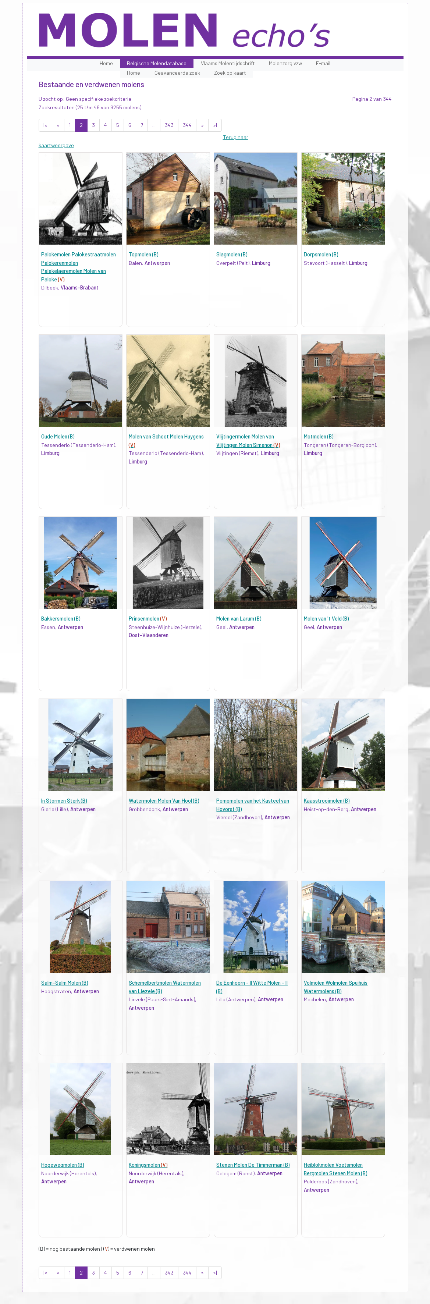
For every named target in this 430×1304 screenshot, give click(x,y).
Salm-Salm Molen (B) (64, 983)
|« (45, 125)
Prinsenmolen (148, 618)
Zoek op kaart (230, 73)
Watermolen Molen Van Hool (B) (164, 800)
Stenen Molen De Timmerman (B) (252, 1165)
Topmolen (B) (143, 254)
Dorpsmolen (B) (321, 254)
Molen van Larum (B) (238, 618)
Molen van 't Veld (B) (326, 618)
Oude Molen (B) (57, 436)
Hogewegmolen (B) (62, 1165)
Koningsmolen (148, 1165)
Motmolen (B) (318, 436)
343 (169, 125)
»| (215, 125)
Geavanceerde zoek (177, 73)
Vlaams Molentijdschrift (228, 63)
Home (106, 63)
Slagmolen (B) (231, 254)
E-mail (323, 63)
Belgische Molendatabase (156, 63)
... (154, 125)
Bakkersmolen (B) (60, 618)
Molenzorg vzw (285, 63)
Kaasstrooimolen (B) (326, 800)
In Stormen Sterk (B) (64, 800)
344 (187, 125)
